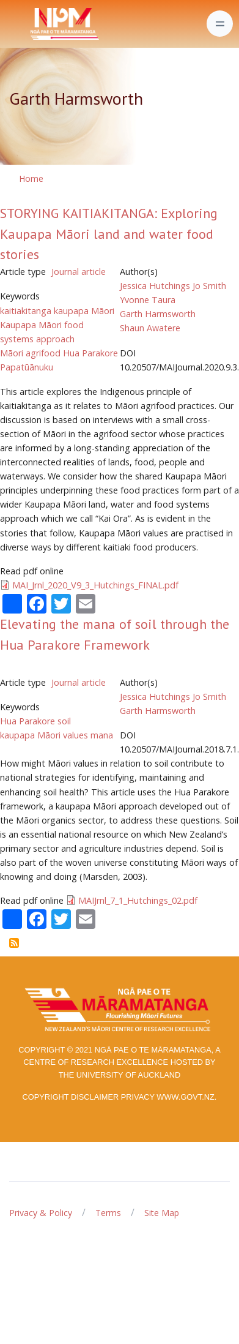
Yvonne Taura (147, 300)
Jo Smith (209, 285)
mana (101, 735)
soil (64, 721)
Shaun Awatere (150, 328)
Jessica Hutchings (155, 285)
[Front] (34, 24)
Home (31, 178)
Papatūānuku (26, 367)
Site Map (161, 1212)
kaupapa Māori (84, 311)
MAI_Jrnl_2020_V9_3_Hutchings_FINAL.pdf (95, 585)
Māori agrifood (30, 353)
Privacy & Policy (40, 1212)
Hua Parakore (90, 353)
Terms (108, 1212)
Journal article (78, 271)
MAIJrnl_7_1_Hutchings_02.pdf (137, 900)
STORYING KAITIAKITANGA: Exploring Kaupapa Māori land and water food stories (109, 234)
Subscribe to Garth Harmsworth (14, 943)
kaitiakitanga (25, 311)
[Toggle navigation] (220, 23)
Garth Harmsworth (158, 314)
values (75, 735)
